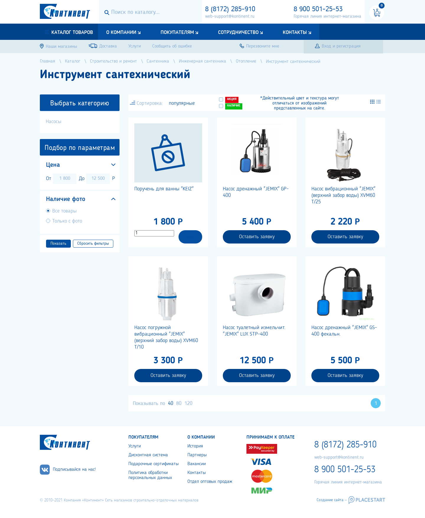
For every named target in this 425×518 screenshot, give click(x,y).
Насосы (53, 121)
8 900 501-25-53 (318, 9)
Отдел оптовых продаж (209, 481)
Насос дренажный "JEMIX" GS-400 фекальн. (344, 331)
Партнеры (197, 455)
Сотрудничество (238, 32)
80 (179, 403)
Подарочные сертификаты (153, 464)
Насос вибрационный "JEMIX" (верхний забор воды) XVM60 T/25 (343, 195)
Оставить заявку (256, 236)
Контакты (295, 32)
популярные (182, 103)
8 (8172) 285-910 (230, 9)
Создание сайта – (332, 500)
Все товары (64, 211)
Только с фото (67, 221)
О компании (121, 32)
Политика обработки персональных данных (150, 475)
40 (170, 403)
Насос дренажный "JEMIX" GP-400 (256, 192)
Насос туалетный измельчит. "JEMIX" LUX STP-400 (254, 331)
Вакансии (196, 464)
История (195, 446)
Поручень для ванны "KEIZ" (164, 189)
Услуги (134, 446)
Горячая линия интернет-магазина (327, 16)
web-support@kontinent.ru (229, 16)
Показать (58, 243)
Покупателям (177, 32)
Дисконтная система (148, 455)
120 (188, 403)
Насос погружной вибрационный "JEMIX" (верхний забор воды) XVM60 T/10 (166, 337)
